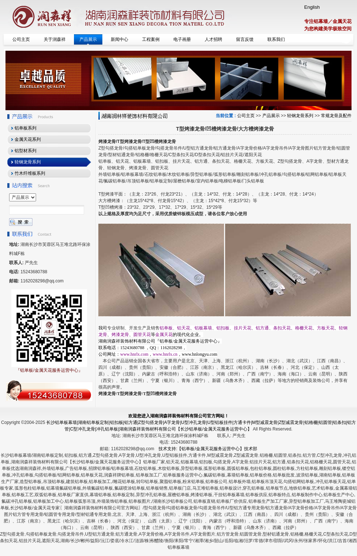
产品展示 (271, 115)
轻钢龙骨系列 (300, 115)
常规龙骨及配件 (336, 115)
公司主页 (246, 115)
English (312, 7)
